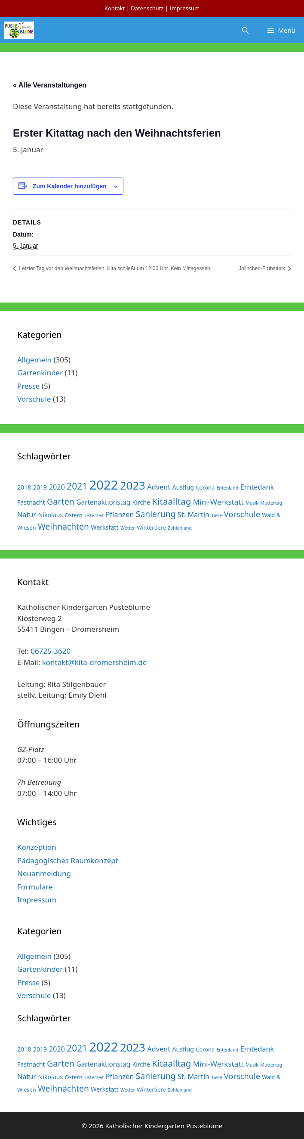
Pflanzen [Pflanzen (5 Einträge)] (120, 514)
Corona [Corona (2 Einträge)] (205, 487)
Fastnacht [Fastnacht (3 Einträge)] (31, 502)
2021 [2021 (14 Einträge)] (77, 486)
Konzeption (36, 847)
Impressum (184, 8)
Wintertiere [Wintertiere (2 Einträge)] (151, 527)
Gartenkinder (40, 373)
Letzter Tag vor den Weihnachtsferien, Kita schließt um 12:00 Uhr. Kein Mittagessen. (115, 268)
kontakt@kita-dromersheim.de (94, 662)
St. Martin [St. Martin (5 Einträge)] (193, 514)
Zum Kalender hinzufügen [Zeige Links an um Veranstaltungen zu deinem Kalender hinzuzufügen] (70, 186)
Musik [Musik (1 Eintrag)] (252, 503)
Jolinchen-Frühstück (262, 268)
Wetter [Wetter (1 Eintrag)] (127, 528)
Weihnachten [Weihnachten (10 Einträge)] (63, 526)
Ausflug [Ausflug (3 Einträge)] (183, 487)
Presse (28, 386)
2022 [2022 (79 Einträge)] (103, 484)
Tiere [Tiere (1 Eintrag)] (217, 515)
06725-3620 (51, 651)
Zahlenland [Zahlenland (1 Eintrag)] (180, 528)
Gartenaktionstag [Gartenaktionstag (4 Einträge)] (103, 502)
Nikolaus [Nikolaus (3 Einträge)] (50, 515)
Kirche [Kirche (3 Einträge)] (141, 502)
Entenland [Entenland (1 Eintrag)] (227, 488)
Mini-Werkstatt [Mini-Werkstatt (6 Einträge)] (218, 502)
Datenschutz (147, 8)
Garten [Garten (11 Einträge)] (60, 501)
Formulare (35, 887)
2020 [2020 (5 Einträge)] (57, 487)
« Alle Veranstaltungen (49, 85)
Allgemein (34, 360)
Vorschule (34, 399)
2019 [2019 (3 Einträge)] (40, 487)
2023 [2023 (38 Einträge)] (132, 485)
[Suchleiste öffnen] (245, 30)
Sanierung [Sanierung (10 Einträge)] (156, 514)
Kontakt (114, 8)
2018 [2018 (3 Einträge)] (24, 487)
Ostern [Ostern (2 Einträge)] (74, 515)
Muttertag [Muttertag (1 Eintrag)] (271, 503)
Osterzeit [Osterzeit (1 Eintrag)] (94, 515)
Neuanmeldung (44, 873)
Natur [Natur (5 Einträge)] (26, 514)
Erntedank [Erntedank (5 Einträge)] (257, 487)
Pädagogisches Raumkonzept (67, 860)
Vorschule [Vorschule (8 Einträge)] (242, 514)
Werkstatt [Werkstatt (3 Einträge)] (104, 527)
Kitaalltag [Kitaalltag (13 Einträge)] (171, 501)
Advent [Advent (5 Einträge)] (158, 487)
